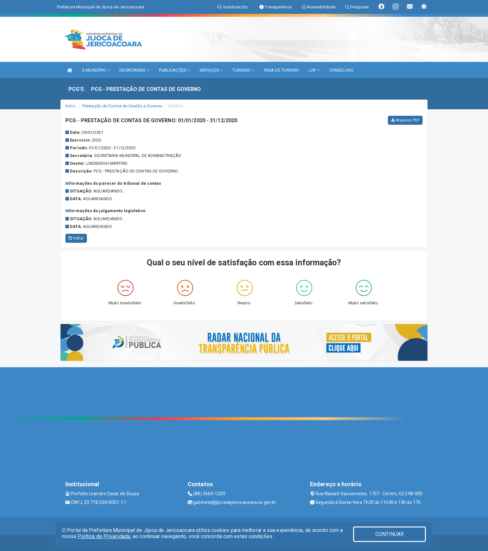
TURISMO (243, 70)
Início (70, 105)
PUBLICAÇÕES (174, 70)
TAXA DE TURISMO (281, 70)
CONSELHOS (341, 70)
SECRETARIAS (134, 70)
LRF (314, 70)
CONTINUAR (389, 534)
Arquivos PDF (405, 120)
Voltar (76, 238)
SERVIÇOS (211, 70)
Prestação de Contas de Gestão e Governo (122, 105)
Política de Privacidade (104, 536)
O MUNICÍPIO (95, 70)
